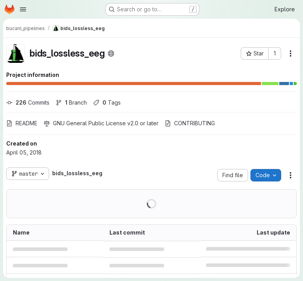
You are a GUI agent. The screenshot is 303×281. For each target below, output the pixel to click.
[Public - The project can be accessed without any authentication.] (111, 53)
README (21, 123)
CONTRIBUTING (190, 123)
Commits (27, 102)
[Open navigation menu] (23, 9)
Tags (107, 102)
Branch (71, 102)
